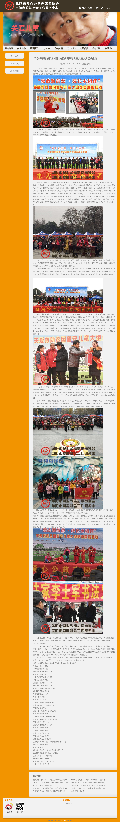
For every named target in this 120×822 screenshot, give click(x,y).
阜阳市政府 (69, 804)
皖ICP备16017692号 (54, 820)
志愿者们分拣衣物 (77, 791)
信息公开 (59, 48)
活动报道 (71, 48)
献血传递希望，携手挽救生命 (43, 785)
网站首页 (9, 48)
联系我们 (109, 48)
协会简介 (14, 56)
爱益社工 (34, 48)
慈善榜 (46, 48)
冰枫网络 (69, 820)
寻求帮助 (96, 48)
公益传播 (84, 48)
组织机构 (14, 63)
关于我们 (21, 48)
